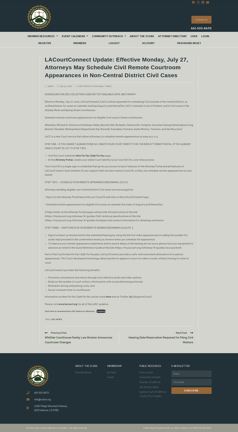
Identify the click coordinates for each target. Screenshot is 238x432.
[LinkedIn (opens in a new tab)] (202, 2)
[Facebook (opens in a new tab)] (193, 2)
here (108, 296)
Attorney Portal (64, 160)
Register (44, 43)
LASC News (56, 319)
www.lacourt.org (67, 304)
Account (148, 43)
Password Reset (189, 43)
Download (101, 311)
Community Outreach (109, 36)
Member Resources (43, 36)
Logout (114, 43)
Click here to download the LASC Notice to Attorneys (70, 311)
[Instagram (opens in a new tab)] (198, 2)
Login (205, 36)
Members (79, 43)
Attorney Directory (172, 36)
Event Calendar (75, 36)
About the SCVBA (142, 36)
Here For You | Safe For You (90, 155)
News (108, 86)
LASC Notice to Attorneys (91, 86)
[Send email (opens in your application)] (207, 2)
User (194, 36)
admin (51, 86)
